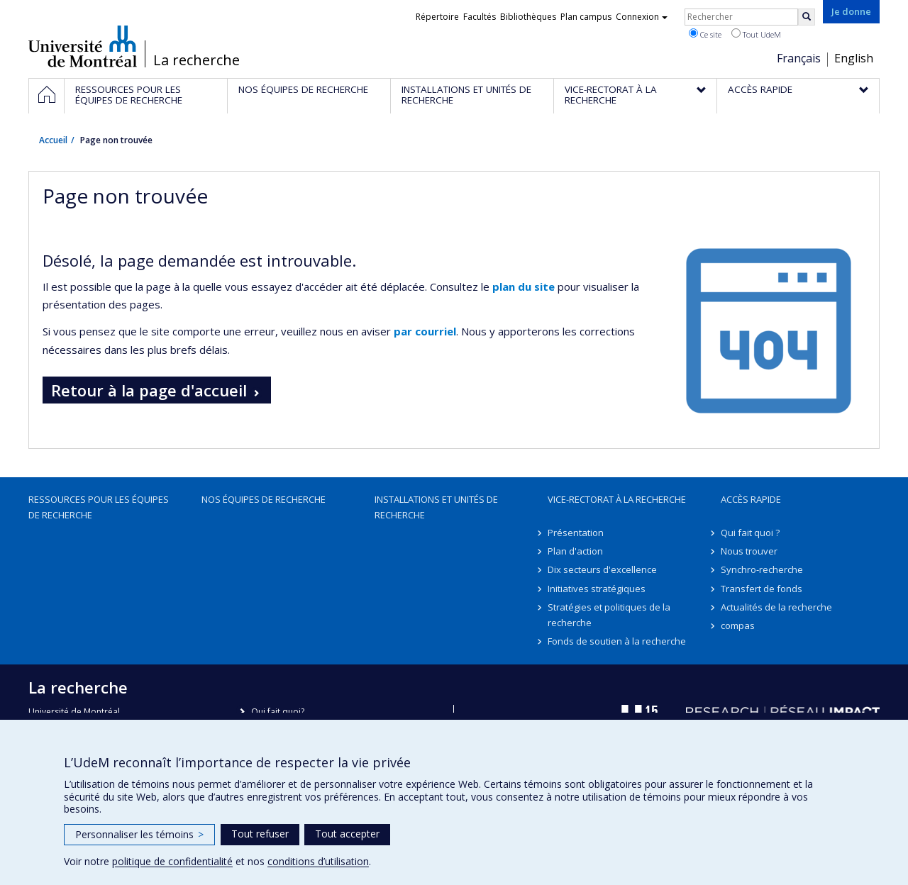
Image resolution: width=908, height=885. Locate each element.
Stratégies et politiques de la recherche (609, 615)
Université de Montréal (82, 46)
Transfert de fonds (761, 588)
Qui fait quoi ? (750, 532)
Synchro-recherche (762, 569)
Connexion (642, 17)
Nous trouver (749, 551)
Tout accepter (347, 833)
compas (738, 625)
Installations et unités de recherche (436, 507)
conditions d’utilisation (318, 861)
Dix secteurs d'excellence (602, 569)
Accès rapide (751, 499)
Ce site (705, 34)
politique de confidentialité (172, 861)
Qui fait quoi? (277, 712)
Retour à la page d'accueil (149, 390)
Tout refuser (260, 833)
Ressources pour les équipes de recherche (98, 507)
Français (799, 58)
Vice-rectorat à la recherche (617, 499)
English (853, 58)
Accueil (53, 140)
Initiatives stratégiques (597, 588)
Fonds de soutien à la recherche (617, 641)
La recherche (196, 60)
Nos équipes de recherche (263, 499)
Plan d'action (575, 551)
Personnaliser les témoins (139, 834)
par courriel (425, 331)
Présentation (576, 532)
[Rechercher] (806, 17)
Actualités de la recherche (776, 607)
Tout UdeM (756, 34)
